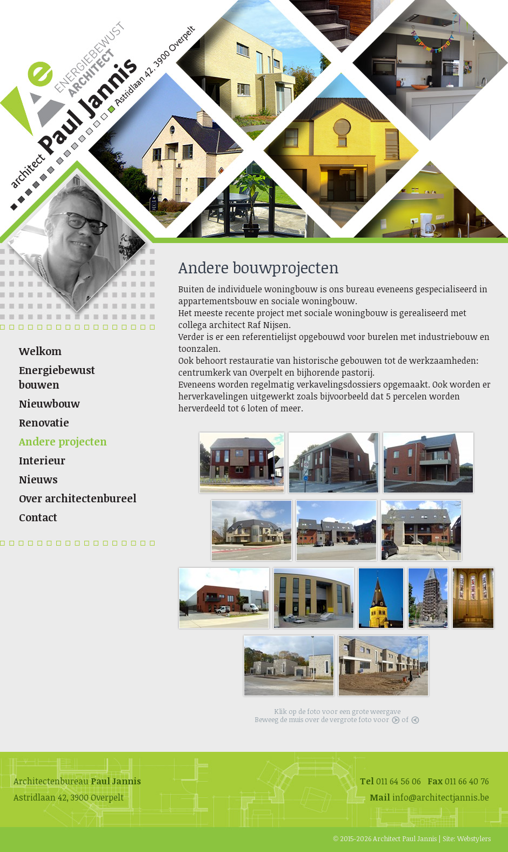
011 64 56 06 (398, 781)
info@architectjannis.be (440, 797)
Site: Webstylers (467, 838)
